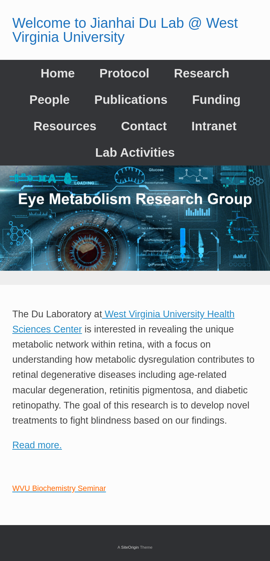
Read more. (37, 445)
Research (202, 73)
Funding (216, 99)
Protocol (124, 73)
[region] (135, 225)
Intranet (213, 126)
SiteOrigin (130, 547)
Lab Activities (135, 152)
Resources (64, 126)
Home (58, 73)
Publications (130, 99)
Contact (144, 126)
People (50, 99)
